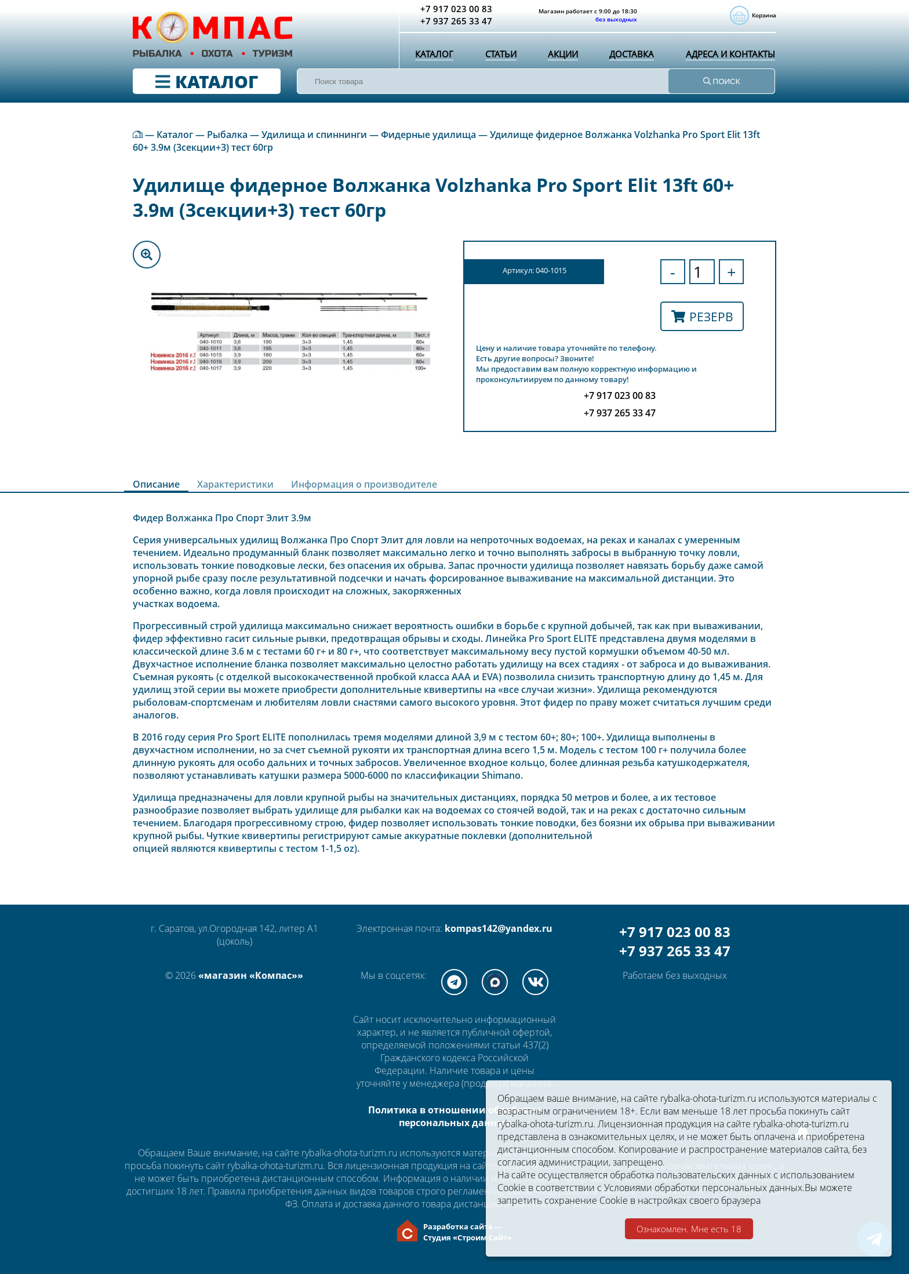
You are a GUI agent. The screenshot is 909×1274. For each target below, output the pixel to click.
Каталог (433, 55)
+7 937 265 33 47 (674, 950)
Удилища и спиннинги (314, 134)
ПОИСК (721, 81)
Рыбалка (227, 134)
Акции (560, 55)
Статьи (498, 55)
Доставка (628, 55)
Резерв (702, 316)
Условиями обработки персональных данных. (704, 1187)
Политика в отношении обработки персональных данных (454, 1116)
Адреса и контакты (728, 55)
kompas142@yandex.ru (498, 928)
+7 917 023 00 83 (674, 931)
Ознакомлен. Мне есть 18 (689, 1229)
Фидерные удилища (428, 134)
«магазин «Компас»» (250, 975)
